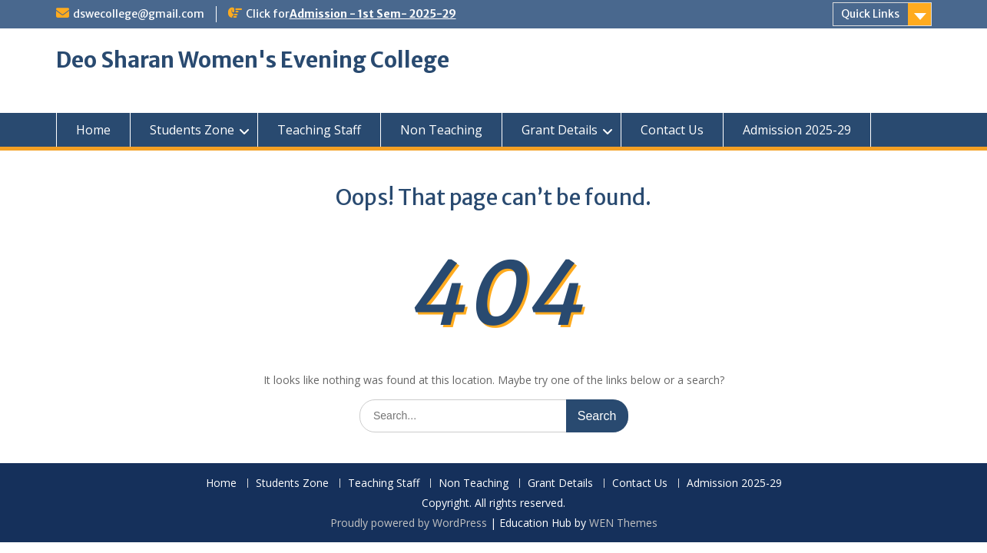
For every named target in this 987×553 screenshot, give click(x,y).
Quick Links (870, 14)
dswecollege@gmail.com (138, 14)
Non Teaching (441, 129)
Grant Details (560, 129)
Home (93, 129)
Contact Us (672, 129)
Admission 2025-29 (797, 129)
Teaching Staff (319, 129)
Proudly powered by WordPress (408, 522)
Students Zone (192, 129)
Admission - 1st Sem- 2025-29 (373, 14)
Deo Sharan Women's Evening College (252, 60)
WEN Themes (623, 522)
